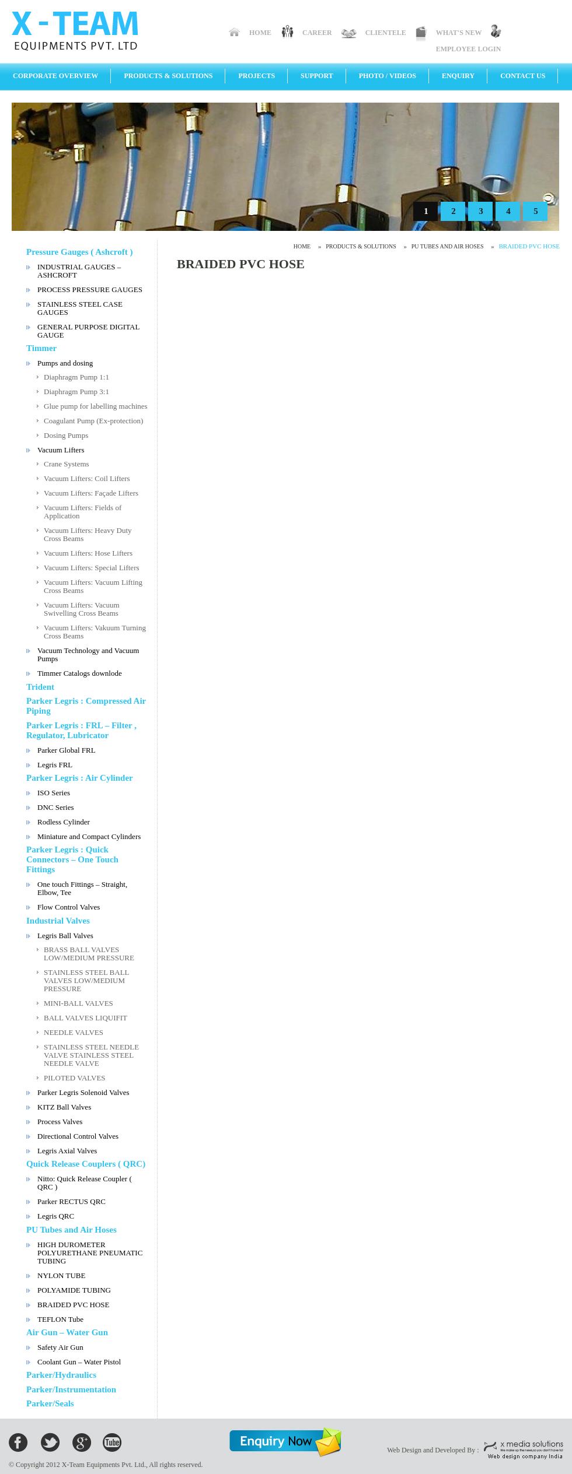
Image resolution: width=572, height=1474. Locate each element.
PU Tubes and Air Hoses (71, 1229)
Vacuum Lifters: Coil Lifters (87, 478)
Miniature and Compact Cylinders (89, 836)
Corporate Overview (55, 76)
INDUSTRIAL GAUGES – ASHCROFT (79, 270)
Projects (256, 76)
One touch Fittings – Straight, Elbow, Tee (82, 888)
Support (317, 76)
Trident (40, 687)
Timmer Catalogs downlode (79, 673)
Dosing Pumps (66, 435)
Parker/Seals (50, 1403)
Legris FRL (54, 764)
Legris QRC (55, 1216)
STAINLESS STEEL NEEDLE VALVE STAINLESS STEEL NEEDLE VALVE (91, 1055)
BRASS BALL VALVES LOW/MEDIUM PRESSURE (89, 953)
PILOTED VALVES (75, 1077)
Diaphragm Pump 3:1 (76, 391)
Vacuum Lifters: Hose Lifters (88, 553)
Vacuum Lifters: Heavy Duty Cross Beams (88, 534)
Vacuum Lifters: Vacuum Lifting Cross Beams (93, 586)
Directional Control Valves (77, 1136)
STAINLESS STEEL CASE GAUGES (80, 308)
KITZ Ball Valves (64, 1107)
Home (260, 33)
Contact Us (522, 76)
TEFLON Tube (60, 1319)
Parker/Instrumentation (71, 1389)
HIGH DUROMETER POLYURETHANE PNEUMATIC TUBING (89, 1252)
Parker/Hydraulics (61, 1375)
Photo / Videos (387, 76)
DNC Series (55, 807)
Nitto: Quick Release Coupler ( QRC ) (84, 1182)
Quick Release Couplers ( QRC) (85, 1163)
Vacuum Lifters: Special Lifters (91, 567)
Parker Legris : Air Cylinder (79, 777)
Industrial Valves (58, 920)
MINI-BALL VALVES (78, 1003)
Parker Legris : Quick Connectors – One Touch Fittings (72, 859)
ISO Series (53, 792)
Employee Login (468, 49)
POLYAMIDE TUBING (74, 1290)
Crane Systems (66, 463)
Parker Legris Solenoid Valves (83, 1092)
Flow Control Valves (68, 907)
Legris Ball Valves (65, 935)
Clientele (385, 33)
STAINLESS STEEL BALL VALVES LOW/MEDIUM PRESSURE (87, 980)
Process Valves (59, 1121)
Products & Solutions (168, 76)
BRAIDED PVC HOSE (73, 1304)
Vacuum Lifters (61, 449)
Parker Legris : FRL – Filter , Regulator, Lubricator (81, 730)
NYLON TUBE (61, 1275)
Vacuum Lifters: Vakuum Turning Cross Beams (95, 631)
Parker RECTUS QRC (71, 1201)
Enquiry (458, 76)
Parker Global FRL (66, 750)
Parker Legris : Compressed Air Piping (86, 705)
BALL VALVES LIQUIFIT (85, 1017)
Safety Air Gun (60, 1347)
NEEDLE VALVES (73, 1032)
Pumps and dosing (65, 363)
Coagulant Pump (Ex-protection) (93, 420)
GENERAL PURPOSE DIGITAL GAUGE (88, 330)
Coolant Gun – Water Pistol (79, 1361)
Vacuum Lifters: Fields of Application (82, 511)
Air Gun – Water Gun (67, 1332)
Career (317, 33)
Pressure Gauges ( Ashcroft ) (79, 252)
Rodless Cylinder (63, 821)
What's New (459, 33)
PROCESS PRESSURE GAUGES (89, 289)
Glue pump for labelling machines (96, 406)
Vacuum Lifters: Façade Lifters (91, 493)
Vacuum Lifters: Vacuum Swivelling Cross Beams (82, 609)
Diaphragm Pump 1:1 (76, 377)
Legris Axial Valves (67, 1150)
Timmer (41, 348)
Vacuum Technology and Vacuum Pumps (88, 654)
